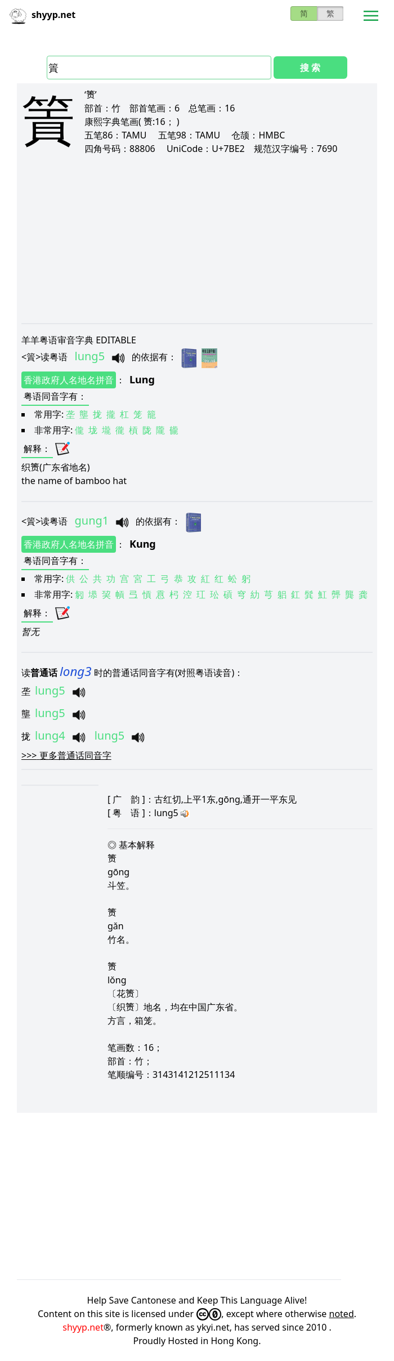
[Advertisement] (197, 238)
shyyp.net (83, 1327)
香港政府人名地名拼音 (69, 380)
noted (341, 1314)
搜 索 (310, 67)
